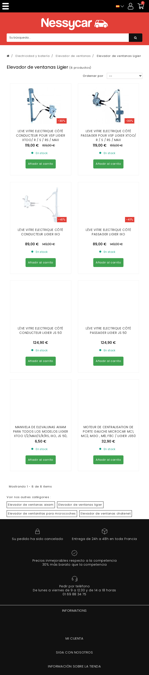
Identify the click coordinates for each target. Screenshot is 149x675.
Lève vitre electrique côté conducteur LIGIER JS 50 (40, 250)
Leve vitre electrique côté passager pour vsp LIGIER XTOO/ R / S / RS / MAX (108, 135)
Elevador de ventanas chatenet (106, 393)
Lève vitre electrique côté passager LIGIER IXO (108, 191)
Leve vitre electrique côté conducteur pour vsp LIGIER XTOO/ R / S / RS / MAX (40, 135)
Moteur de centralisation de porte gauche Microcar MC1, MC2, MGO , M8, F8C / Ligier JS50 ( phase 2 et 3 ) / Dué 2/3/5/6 (108, 313)
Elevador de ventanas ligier (80, 384)
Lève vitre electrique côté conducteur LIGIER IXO (40, 191)
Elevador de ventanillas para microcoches (42, 393)
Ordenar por (93, 76)
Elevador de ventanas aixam (31, 384)
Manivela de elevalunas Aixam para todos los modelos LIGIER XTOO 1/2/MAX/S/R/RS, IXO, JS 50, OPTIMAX (40, 313)
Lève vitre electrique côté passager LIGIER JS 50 (108, 250)
